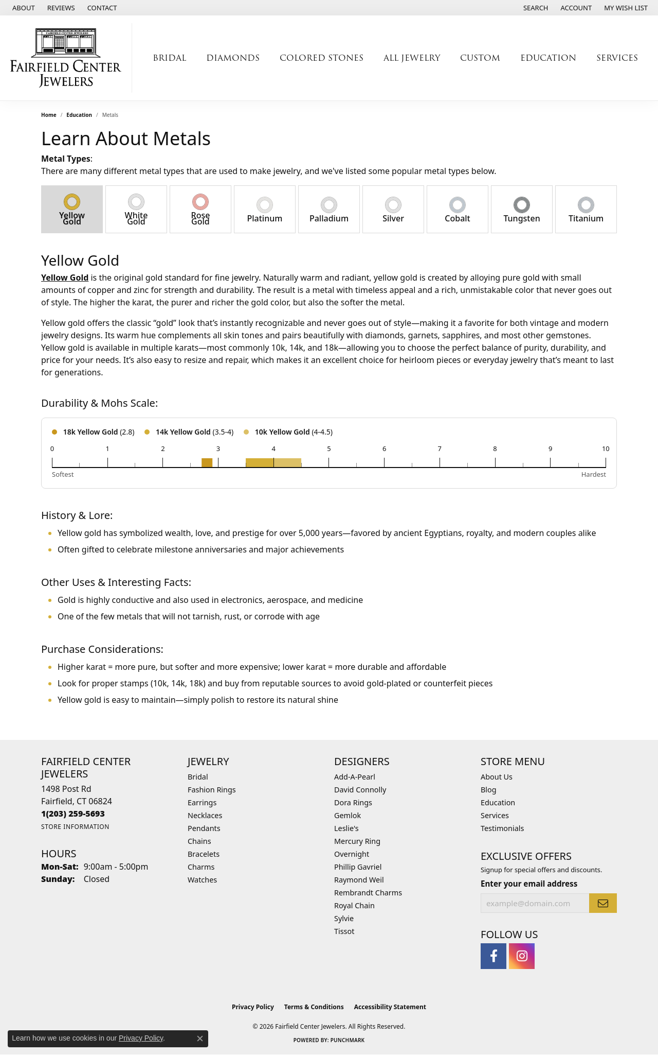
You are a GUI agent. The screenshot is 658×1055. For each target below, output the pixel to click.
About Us (497, 777)
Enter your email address (529, 883)
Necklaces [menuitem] (205, 815)
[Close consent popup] (200, 1038)
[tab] (72, 209)
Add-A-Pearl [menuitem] (354, 777)
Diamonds (233, 57)
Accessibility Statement (390, 1006)
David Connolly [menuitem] (360, 789)
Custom (480, 57)
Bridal (169, 57)
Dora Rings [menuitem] (353, 802)
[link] (22, 7)
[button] (535, 7)
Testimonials (502, 828)
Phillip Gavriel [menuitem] (357, 867)
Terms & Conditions (314, 1006)
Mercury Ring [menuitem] (357, 841)
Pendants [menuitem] (204, 828)
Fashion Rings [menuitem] (212, 789)
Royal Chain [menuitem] (354, 905)
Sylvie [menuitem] (344, 918)
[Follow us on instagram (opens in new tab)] (522, 956)
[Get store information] (75, 826)
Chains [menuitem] (199, 841)
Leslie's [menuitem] (346, 828)
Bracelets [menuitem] (204, 854)
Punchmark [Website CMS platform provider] (348, 1040)
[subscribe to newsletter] (603, 903)
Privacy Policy (253, 1006)
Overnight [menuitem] (351, 854)
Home (49, 114)
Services (617, 57)
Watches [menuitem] (202, 880)
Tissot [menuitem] (344, 931)
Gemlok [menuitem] (347, 815)
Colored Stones (321, 57)
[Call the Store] (73, 813)
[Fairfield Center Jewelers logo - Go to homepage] (68, 58)
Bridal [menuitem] (198, 777)
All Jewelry (411, 57)
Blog (489, 789)
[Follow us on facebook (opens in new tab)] (493, 956)
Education (548, 57)
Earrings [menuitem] (202, 802)
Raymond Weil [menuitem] (359, 880)
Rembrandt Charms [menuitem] (368, 892)
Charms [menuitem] (201, 867)
